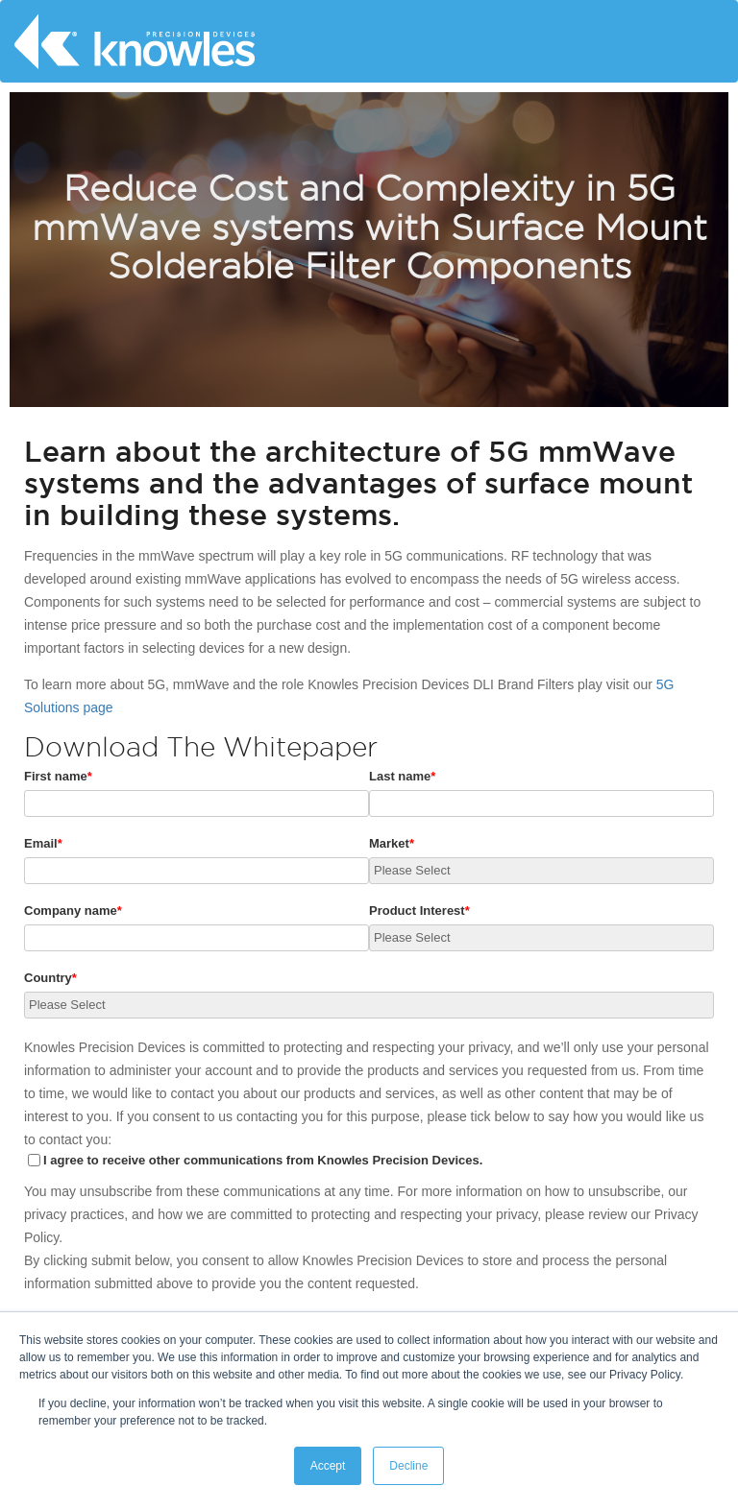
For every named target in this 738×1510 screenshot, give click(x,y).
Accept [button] (328, 1466)
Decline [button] (408, 1466)
